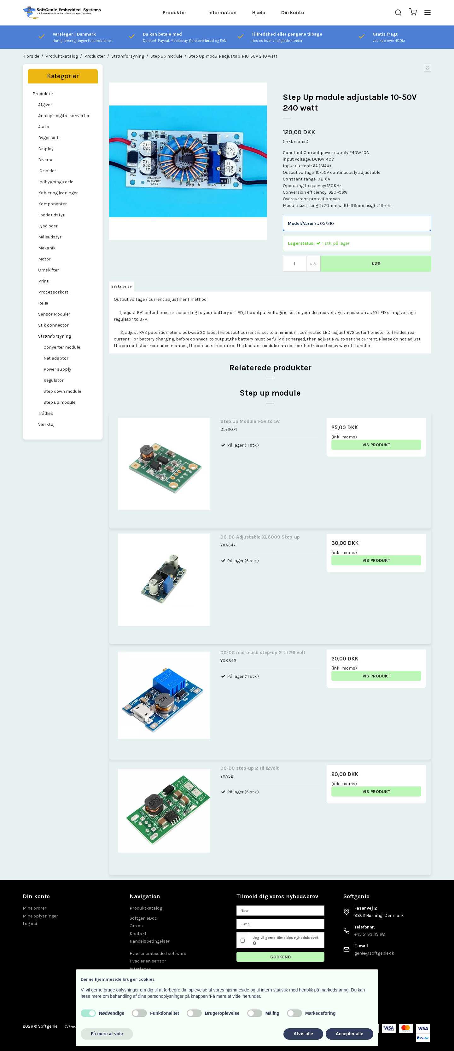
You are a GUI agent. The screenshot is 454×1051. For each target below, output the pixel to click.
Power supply (57, 369)
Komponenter (52, 204)
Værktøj (46, 424)
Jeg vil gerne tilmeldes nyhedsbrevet (285, 940)
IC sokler (47, 171)
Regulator (54, 380)
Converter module (62, 347)
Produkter (174, 12)
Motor (44, 259)
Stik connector (53, 325)
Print (43, 281)
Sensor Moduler (54, 314)
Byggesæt (48, 137)
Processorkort (53, 292)
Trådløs (45, 413)
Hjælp (258, 12)
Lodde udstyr (51, 215)
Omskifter (48, 270)
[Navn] (280, 910)
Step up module (59, 402)
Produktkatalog (146, 908)
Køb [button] (376, 263)
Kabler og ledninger (58, 193)
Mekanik (46, 248)
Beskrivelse (121, 286)
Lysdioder (48, 226)
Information (222, 12)
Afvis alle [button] (303, 1033)
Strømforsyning (54, 336)
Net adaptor (56, 358)
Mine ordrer (34, 908)
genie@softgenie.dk (374, 953)
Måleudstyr (49, 237)
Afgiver (45, 104)
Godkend (280, 957)
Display (46, 148)
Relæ (43, 303)
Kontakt (138, 933)
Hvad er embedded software (158, 953)
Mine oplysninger (40, 916)
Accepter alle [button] (349, 1033)
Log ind (30, 923)
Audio (43, 126)
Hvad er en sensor (148, 961)
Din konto (292, 12)
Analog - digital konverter (64, 115)
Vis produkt (376, 445)
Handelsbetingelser (150, 941)
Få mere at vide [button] (107, 1033)
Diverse (45, 160)
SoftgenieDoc (143, 918)
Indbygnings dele (55, 182)
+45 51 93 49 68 (369, 934)
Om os (136, 925)
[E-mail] (280, 923)
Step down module (62, 391)
